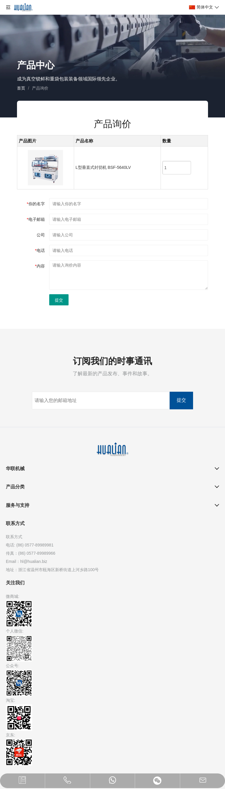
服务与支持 (17, 505)
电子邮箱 (36, 219)
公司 (41, 235)
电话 (40, 250)
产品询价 (40, 88)
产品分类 (15, 486)
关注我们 (15, 582)
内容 (40, 266)
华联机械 (15, 468)
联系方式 (15, 523)
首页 (21, 88)
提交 (59, 300)
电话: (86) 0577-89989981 (30, 545)
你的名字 (36, 203)
